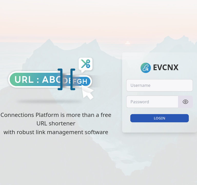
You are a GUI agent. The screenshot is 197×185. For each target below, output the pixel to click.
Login (159, 118)
